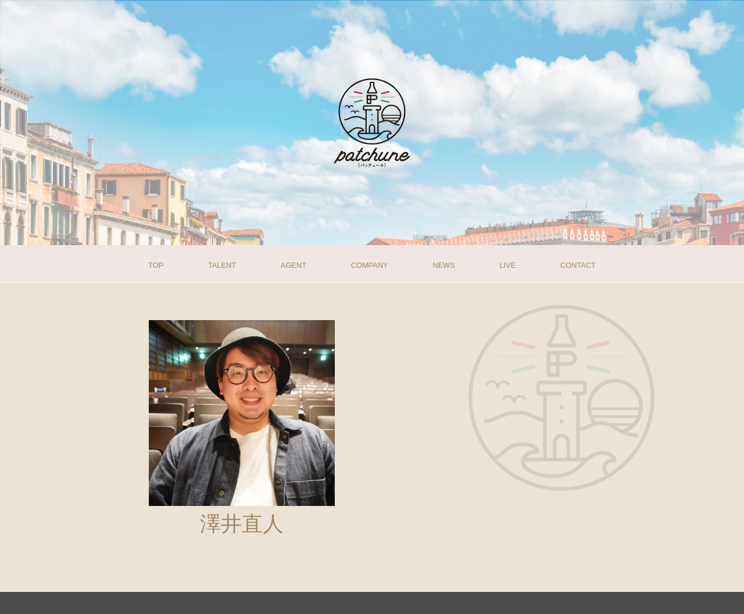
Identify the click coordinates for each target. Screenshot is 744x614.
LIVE (507, 264)
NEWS (443, 264)
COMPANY (369, 264)
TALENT (222, 264)
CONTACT (578, 264)
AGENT (293, 264)
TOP (155, 264)
